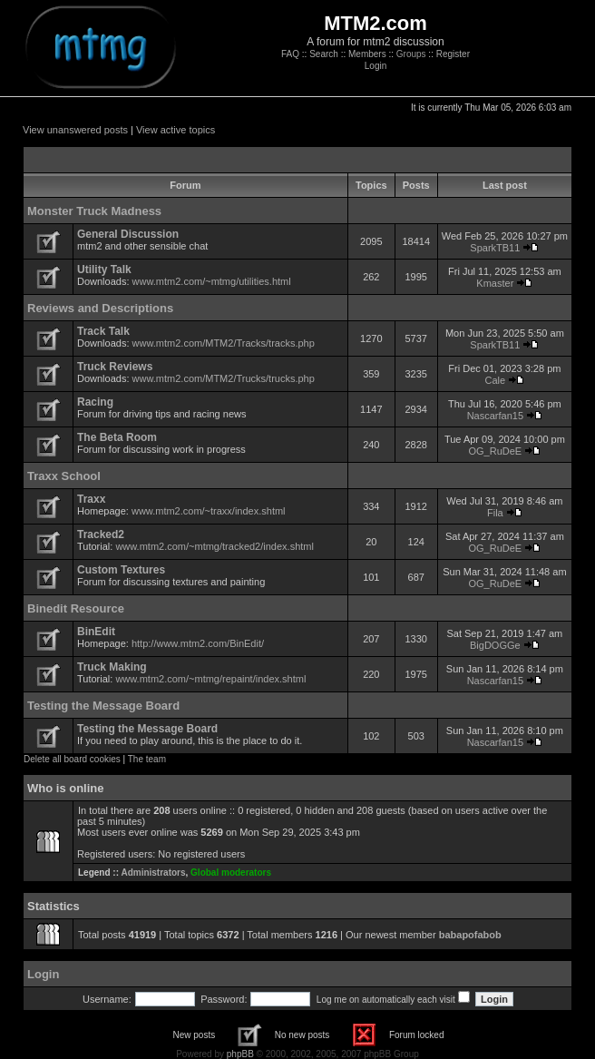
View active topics (175, 129)
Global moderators (230, 873)
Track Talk (103, 331)
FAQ (290, 54)
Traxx (91, 499)
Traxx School (64, 476)
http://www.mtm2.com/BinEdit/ (198, 643)
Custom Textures (121, 570)
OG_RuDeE (495, 451)
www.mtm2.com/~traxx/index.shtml (209, 510)
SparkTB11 (495, 247)
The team (147, 759)
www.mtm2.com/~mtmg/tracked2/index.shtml (214, 546)
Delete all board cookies (72, 759)
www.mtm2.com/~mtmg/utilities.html (211, 281)
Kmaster (494, 283)
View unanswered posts (75, 129)
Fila (495, 512)
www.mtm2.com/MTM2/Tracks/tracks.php (223, 343)
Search (323, 54)
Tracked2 (100, 534)
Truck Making (112, 667)
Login (375, 66)
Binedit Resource (75, 608)
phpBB (240, 1054)
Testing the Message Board (103, 705)
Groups (411, 54)
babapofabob (470, 934)
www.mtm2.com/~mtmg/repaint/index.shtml (210, 678)
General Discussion (128, 234)
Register (453, 54)
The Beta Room (117, 437)
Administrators (153, 873)
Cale (495, 380)
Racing (95, 402)
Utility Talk (104, 269)
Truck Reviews (114, 366)
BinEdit (96, 631)
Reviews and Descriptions (100, 308)
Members (367, 54)
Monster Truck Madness (94, 211)
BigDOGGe (495, 645)
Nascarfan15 (495, 415)
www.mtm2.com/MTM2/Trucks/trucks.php (223, 378)
